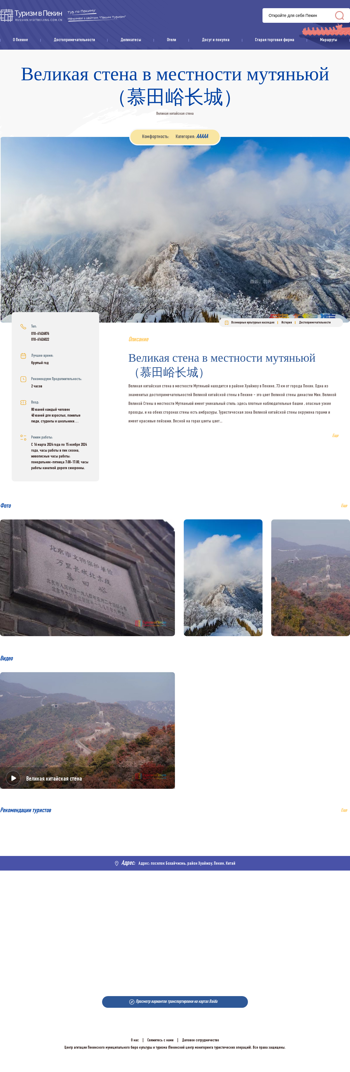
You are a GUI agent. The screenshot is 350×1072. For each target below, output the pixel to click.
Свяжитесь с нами (160, 1040)
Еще (344, 810)
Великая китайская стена (54, 779)
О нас (135, 1040)
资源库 (63, 15)
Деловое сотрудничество (200, 1040)
